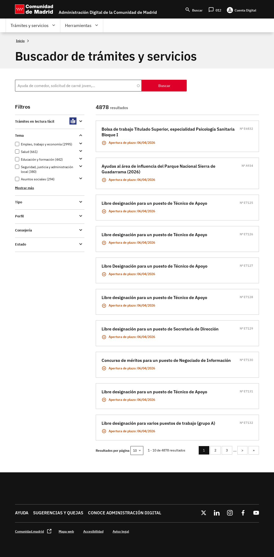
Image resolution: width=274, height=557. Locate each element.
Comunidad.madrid (29, 531)
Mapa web (66, 531)
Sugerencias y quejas (58, 512)
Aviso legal (121, 531)
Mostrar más (24, 188)
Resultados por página (112, 450)
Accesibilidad (93, 531)
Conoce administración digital (124, 512)
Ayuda (21, 512)
